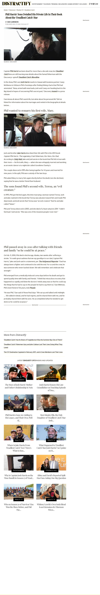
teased (54, 91)
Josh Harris (25, 82)
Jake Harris (21, 153)
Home (5, 10)
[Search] (90, 3)
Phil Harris (14, 71)
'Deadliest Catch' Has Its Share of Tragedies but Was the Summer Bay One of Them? (33, 340)
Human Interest (73, 4)
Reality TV (20, 10)
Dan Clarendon (12, 22)
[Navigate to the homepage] (16, 3)
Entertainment (37, 4)
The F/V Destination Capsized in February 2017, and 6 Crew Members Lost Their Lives (33, 352)
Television (47, 4)
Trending (54, 4)
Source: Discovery (10, 62)
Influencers (62, 4)
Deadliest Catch (30, 10)
